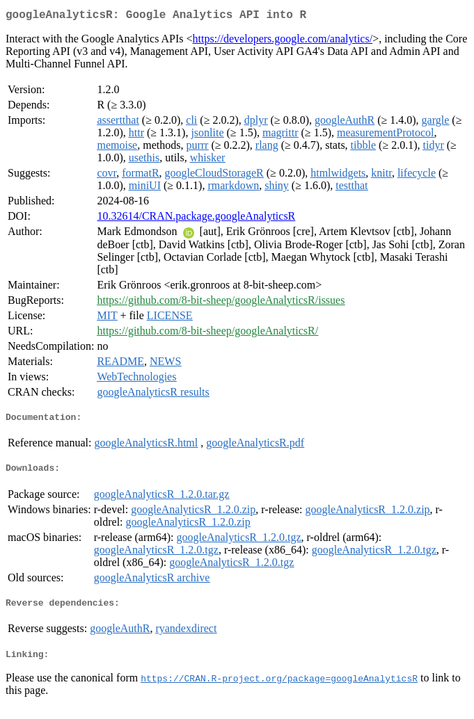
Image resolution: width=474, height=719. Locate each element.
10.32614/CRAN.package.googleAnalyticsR (196, 219)
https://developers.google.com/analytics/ (283, 41)
